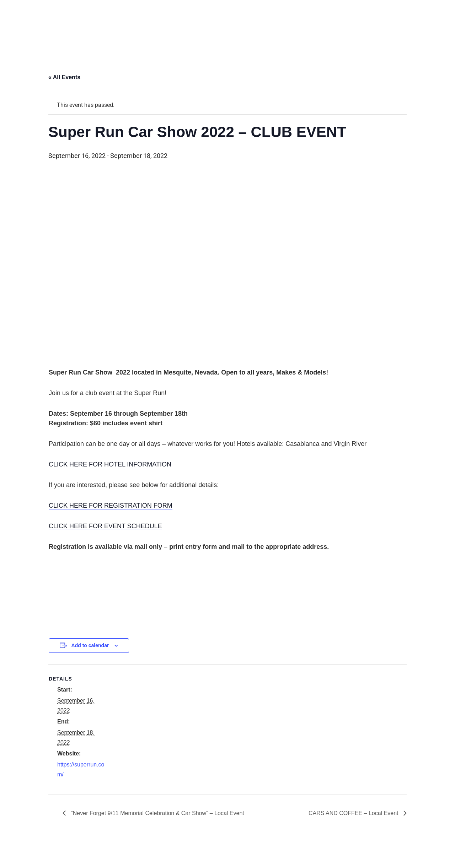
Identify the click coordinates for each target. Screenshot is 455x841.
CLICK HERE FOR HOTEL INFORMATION (110, 464)
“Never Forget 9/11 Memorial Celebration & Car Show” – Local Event (156, 813)
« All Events (64, 77)
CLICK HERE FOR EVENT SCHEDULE (105, 526)
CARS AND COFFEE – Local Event (354, 813)
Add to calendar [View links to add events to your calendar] (90, 645)
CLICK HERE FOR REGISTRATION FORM (110, 505)
